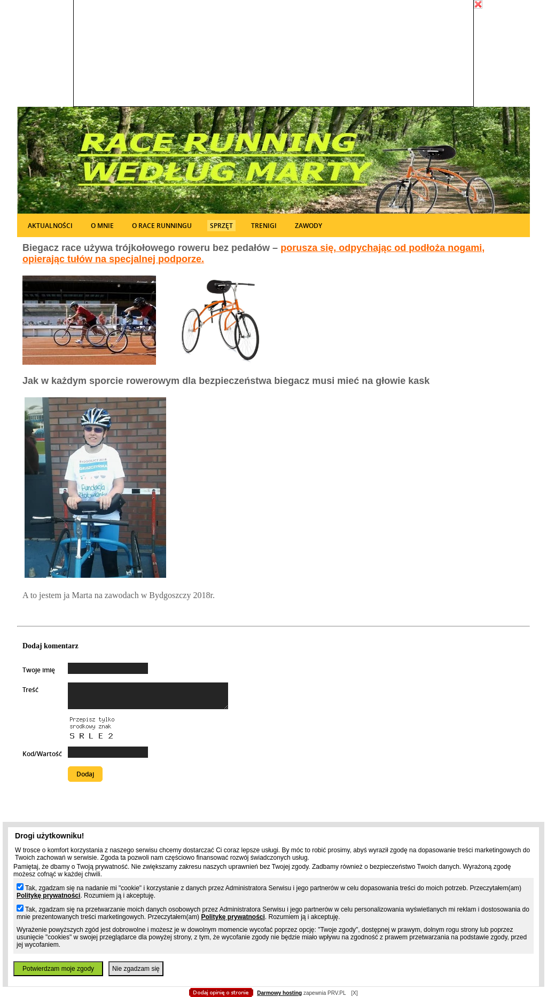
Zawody (308, 225)
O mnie (102, 225)
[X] (354, 993)
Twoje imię (38, 669)
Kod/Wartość (42, 753)
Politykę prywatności (48, 895)
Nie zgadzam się (136, 968)
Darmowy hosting (279, 993)
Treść (30, 689)
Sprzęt (221, 225)
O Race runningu (162, 225)
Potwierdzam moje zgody (58, 968)
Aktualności (50, 225)
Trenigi (264, 225)
